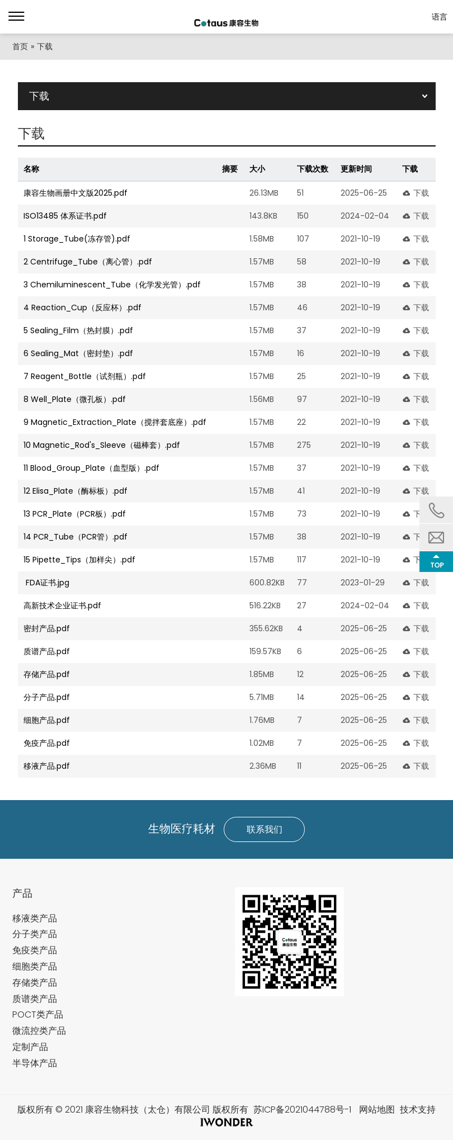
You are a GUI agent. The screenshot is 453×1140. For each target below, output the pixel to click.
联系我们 (264, 829)
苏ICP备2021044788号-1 (302, 1109)
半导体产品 (34, 1063)
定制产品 (30, 1046)
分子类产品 (34, 934)
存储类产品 (34, 982)
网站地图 (377, 1109)
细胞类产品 (34, 966)
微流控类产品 (39, 1030)
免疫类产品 (34, 950)
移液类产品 (34, 918)
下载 (421, 192)
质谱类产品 (34, 998)
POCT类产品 (37, 1014)
